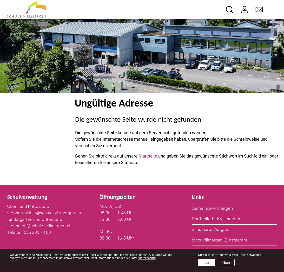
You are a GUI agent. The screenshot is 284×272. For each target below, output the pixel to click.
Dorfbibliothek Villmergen (216, 219)
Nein (226, 262)
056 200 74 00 (37, 232)
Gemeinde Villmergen (212, 208)
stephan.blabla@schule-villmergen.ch (44, 213)
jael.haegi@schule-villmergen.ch (39, 226)
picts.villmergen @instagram (219, 240)
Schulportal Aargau (210, 230)
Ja (207, 262)
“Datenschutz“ (147, 258)
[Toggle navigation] (273, 9)
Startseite (148, 155)
